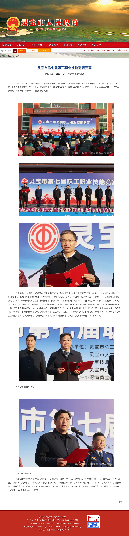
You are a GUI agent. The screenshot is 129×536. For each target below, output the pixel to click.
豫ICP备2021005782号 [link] (53, 527)
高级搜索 (22, 51)
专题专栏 (96, 45)
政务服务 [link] (54, 45)
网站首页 (7, 45)
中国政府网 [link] (89, 50)
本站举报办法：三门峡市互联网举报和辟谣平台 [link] (52, 530)
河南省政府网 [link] (103, 50)
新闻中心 (21, 45)
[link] (93, 518)
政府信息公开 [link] (37, 45)
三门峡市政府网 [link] (120, 50)
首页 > (4, 56)
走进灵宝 (68, 45)
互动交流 (82, 45)
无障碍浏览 (32, 50)
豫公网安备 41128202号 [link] (72, 527)
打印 (120, 502)
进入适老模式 (44, 50)
